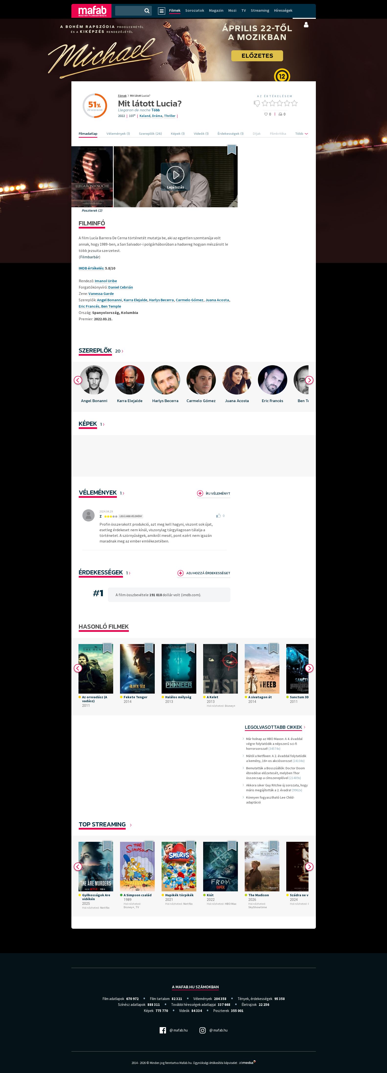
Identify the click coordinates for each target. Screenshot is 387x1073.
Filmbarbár (89, 256)
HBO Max (230, 904)
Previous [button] (78, 380)
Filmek (174, 10)
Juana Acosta (217, 299)
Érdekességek (101, 572)
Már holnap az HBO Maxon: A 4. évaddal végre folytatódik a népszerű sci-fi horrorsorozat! (274, 744)
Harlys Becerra (161, 299)
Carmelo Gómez (189, 299)
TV (243, 10)
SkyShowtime (257, 907)
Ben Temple (111, 306)
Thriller (169, 116)
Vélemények (98, 492)
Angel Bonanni (109, 299)
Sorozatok (194, 10)
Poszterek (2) (92, 210)
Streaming (260, 10)
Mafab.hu (185, 1063)
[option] (94, 387)
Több (155, 110)
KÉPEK (88, 423)
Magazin (216, 10)
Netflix (105, 907)
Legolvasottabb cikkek (273, 727)
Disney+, (129, 907)
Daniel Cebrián (120, 287)
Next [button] (309, 380)
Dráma (157, 116)
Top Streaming (102, 824)
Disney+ (230, 706)
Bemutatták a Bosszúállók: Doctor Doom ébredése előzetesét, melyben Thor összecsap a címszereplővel (275, 773)
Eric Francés (89, 306)
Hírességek (283, 10)
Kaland (145, 116)
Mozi (232, 10)
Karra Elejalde (135, 299)
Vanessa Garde (101, 293)
